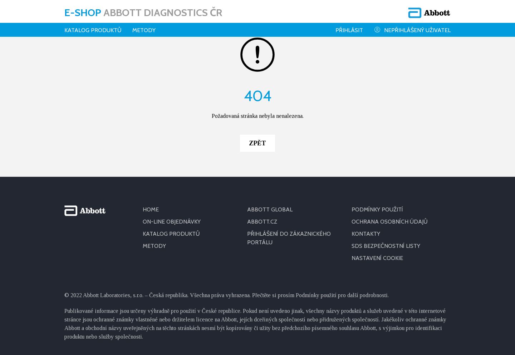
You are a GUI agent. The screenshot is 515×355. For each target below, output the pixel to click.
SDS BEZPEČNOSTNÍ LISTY (386, 245)
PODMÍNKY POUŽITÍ (377, 209)
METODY (154, 245)
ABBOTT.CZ (262, 221)
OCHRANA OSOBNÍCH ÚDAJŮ (390, 221)
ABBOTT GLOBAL (270, 209)
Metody (144, 30)
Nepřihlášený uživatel (412, 30)
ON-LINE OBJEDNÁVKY (172, 221)
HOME (151, 209)
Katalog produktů (93, 30)
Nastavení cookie (377, 258)
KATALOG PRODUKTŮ (171, 233)
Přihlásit (349, 30)
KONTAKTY (366, 233)
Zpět (257, 143)
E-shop (143, 12)
